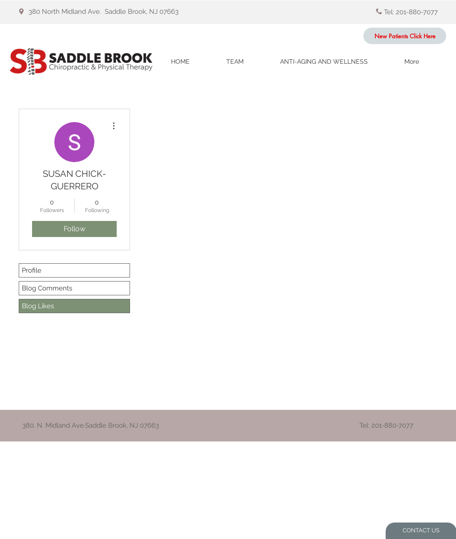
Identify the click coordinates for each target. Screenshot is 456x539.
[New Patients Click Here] (404, 36)
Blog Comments (47, 288)
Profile (31, 270)
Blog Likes (38, 306)
